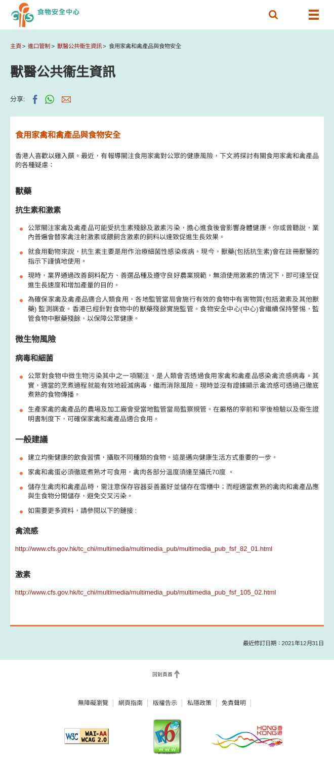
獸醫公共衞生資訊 (79, 46)
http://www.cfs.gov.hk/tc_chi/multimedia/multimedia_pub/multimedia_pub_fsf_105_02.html (145, 592)
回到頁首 (162, 675)
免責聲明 (234, 703)
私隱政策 (199, 703)
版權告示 (165, 703)
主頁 (15, 46)
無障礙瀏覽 (93, 703)
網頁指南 (130, 703)
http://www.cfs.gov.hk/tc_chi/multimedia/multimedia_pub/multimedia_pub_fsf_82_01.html (143, 548)
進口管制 (39, 46)
